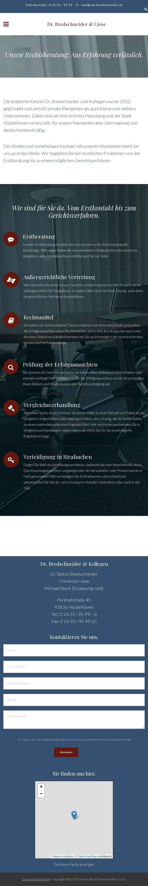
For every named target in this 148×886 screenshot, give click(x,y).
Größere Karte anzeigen (74, 864)
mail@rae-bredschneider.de (102, 5)
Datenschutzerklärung (76, 739)
